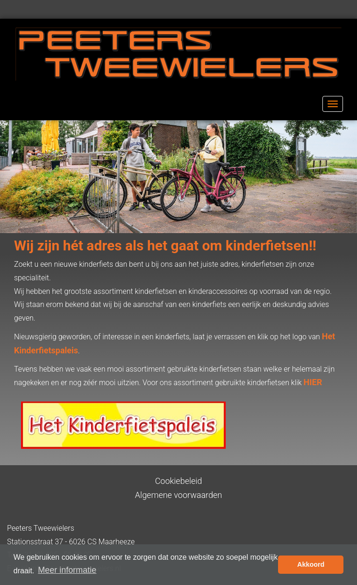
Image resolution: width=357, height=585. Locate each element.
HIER (313, 382)
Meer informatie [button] (67, 570)
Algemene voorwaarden (178, 495)
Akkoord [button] (310, 564)
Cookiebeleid (178, 481)
